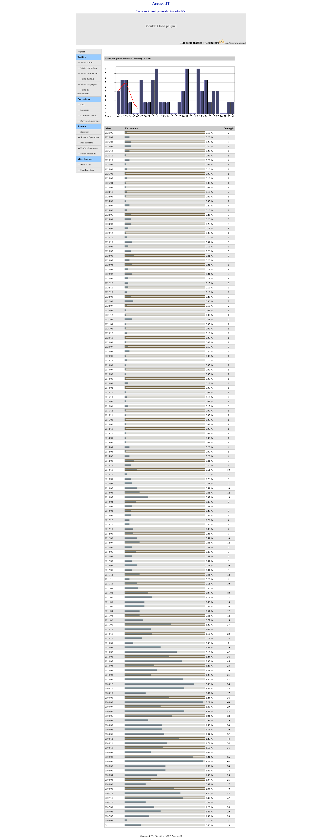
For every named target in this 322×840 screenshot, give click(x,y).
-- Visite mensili (86, 78)
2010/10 (109, 638)
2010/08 (109, 647)
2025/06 (109, 173)
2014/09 (109, 438)
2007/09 (109, 807)
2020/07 (109, 346)
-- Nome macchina (87, 153)
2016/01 (109, 406)
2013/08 (109, 483)
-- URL (81, 104)
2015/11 (109, 415)
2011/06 (109, 602)
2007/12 (109, 793)
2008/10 (109, 747)
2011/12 (109, 574)
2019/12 (109, 360)
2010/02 (109, 674)
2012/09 (109, 533)
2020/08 (109, 342)
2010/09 (109, 643)
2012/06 (109, 547)
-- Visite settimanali (88, 73)
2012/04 (109, 556)
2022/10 (109, 292)
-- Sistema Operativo (88, 137)
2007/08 (109, 811)
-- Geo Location (86, 170)
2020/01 (109, 356)
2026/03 (109, 142)
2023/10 (109, 242)
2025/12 (109, 150)
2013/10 (109, 474)
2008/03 (109, 779)
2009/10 (109, 693)
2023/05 (109, 260)
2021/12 (109, 315)
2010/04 (109, 665)
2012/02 (109, 565)
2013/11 (109, 469)
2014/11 (109, 428)
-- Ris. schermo (85, 142)
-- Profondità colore (88, 148)
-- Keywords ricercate (89, 120)
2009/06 (109, 711)
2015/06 (109, 424)
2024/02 (109, 228)
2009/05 (109, 715)
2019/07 (109, 369)
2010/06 (109, 656)
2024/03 (109, 224)
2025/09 (109, 164)
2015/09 (109, 419)
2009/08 (109, 702)
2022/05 (109, 310)
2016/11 (109, 392)
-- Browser (83, 131)
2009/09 (109, 697)
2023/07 (109, 251)
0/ (106, 825)
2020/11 (109, 337)
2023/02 (109, 274)
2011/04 (109, 611)
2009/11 (109, 688)
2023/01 (109, 278)
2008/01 (109, 788)
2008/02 (109, 784)
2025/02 (109, 187)
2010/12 (109, 629)
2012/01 (109, 570)
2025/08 (109, 169)
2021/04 (109, 324)
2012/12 (109, 520)
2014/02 (109, 456)
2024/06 (109, 210)
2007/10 (109, 802)
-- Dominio (83, 109)
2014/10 (109, 433)
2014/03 (109, 451)
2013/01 (109, 515)
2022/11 (109, 287)
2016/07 (109, 401)
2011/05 (109, 606)
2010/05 (109, 661)
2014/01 (109, 460)
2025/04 (109, 183)
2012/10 (109, 529)
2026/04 (109, 137)
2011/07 (109, 597)
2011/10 (109, 583)
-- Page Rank (84, 164)
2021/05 (109, 319)
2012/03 (109, 561)
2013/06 (109, 492)
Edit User (229, 42)
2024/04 (109, 219)
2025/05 (109, 178)
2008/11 (109, 743)
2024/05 (109, 214)
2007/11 (109, 798)
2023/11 (109, 237)
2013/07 (109, 488)
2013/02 (109, 510)
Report (81, 51)
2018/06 (109, 378)
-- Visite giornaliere (87, 68)
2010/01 (109, 679)
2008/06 (109, 766)
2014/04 (109, 447)
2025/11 (109, 155)
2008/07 (109, 761)
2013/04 (109, 501)
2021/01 (109, 328)
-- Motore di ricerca (87, 115)
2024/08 (109, 201)
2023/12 (109, 233)
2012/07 (109, 542)
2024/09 (109, 196)
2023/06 (109, 255)
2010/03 (109, 670)
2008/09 (109, 752)
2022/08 (109, 301)
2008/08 (109, 757)
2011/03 (109, 615)
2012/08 (109, 538)
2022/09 (109, 296)
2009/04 (109, 720)
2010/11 (109, 633)
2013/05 (109, 497)
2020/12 (109, 333)
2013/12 (109, 465)
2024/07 (109, 205)
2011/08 (109, 592)
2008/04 (109, 775)
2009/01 (109, 734)
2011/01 (109, 624)
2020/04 (109, 351)
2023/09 (109, 246)
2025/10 (109, 160)
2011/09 (109, 588)
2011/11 (109, 579)
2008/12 (109, 738)
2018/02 (109, 387)
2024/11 (109, 192)
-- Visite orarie (85, 62)
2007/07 (109, 816)
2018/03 (109, 383)
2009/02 (109, 729)
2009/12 (109, 684)
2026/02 (109, 146)
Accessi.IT (177, 836)
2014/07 (109, 442)
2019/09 (109, 365)
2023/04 (109, 264)
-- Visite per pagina (87, 84)
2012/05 (109, 551)
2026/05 (109, 132)
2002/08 (109, 820)
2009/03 (109, 725)
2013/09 (109, 479)
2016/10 (109, 397)
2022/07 (109, 305)
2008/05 (109, 770)
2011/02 (109, 620)
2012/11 (109, 524)
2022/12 (109, 283)
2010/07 (109, 652)
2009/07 (109, 706)
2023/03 (109, 269)
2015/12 (109, 410)
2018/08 (109, 374)
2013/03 (109, 506)
